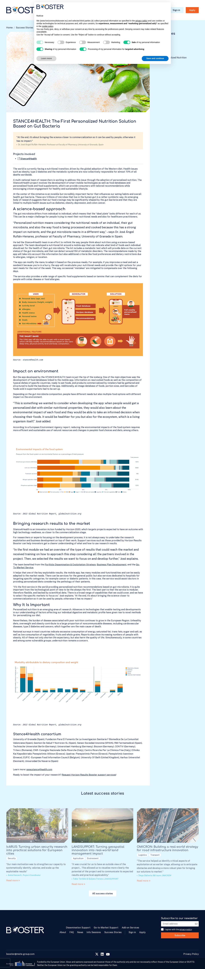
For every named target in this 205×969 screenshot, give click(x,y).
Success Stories (24, 27)
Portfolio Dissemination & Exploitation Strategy (70, 564)
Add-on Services (130, 927)
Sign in (176, 10)
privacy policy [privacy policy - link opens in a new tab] (141, 21)
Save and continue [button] (155, 58)
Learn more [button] (46, 58)
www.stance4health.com (39, 769)
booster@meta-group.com (20, 954)
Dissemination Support (78, 927)
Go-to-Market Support (106, 927)
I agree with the (178, 929)
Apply (192, 10)
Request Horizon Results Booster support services (89, 774)
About (63, 932)
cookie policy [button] (47, 26)
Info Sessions (94, 932)
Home (9, 27)
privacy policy (186, 929)
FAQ (71, 932)
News (80, 932)
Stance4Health (27, 158)
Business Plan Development (111, 564)
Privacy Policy (191, 954)
